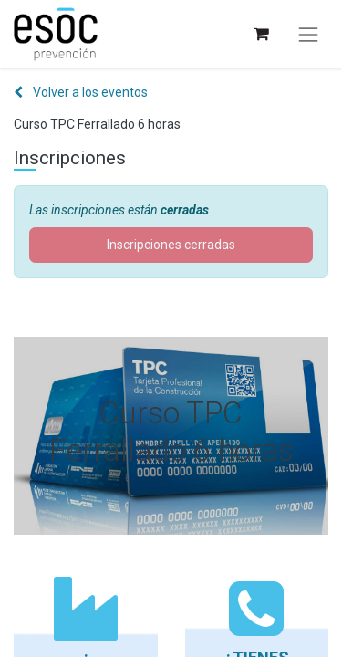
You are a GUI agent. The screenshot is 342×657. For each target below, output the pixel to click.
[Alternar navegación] (308, 35)
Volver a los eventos (81, 92)
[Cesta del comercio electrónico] (260, 34)
